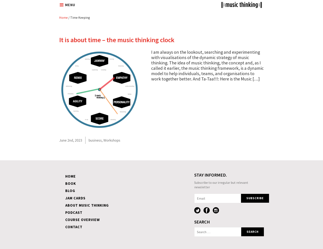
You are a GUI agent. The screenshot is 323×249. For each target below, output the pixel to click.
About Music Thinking (87, 205)
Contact (73, 227)
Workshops (111, 140)
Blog (70, 190)
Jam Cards (75, 198)
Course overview (82, 219)
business (95, 140)
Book (70, 183)
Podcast (73, 212)
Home (63, 17)
